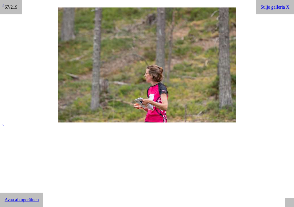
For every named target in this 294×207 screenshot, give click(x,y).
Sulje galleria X (275, 7)
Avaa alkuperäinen (22, 199)
